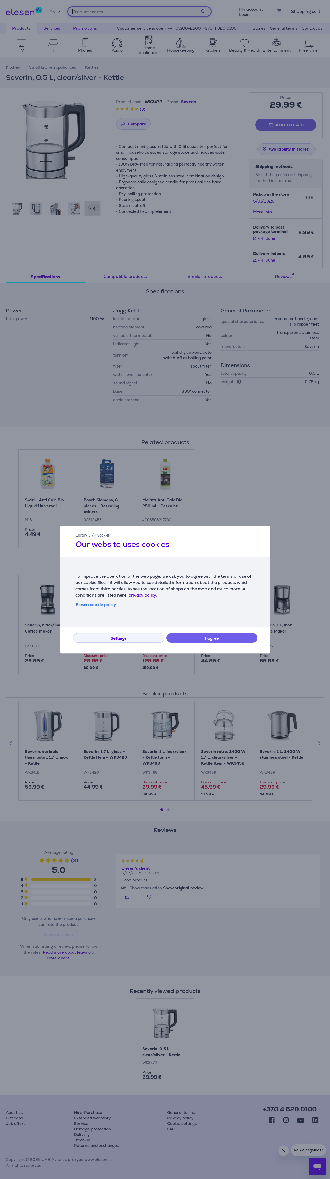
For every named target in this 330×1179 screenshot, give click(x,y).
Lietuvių (83, 535)
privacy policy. (142, 595)
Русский (102, 535)
